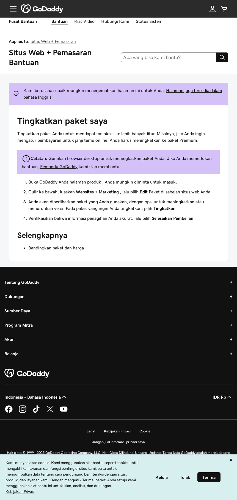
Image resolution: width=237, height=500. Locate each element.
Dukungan (14, 296)
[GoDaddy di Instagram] (22, 412)
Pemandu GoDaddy (59, 166)
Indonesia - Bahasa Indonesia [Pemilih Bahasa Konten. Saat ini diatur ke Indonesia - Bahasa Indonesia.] (35, 397)
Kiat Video (84, 21)
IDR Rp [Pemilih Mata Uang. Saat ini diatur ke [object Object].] (223, 397)
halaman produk (85, 182)
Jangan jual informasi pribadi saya (118, 442)
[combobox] (168, 57)
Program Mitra (18, 325)
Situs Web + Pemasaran (53, 41)
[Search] (222, 57)
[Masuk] (212, 8)
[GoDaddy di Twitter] (50, 412)
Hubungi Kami (115, 21)
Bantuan (59, 21)
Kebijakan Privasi (117, 431)
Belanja (11, 353)
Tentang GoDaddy (21, 282)
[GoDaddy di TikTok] (36, 412)
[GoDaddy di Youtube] (63, 412)
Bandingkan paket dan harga (56, 248)
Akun (9, 339)
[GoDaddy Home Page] (27, 373)
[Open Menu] (11, 9)
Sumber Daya (17, 311)
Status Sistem (149, 21)
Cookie (144, 431)
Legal (91, 431)
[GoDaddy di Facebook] (8, 412)
